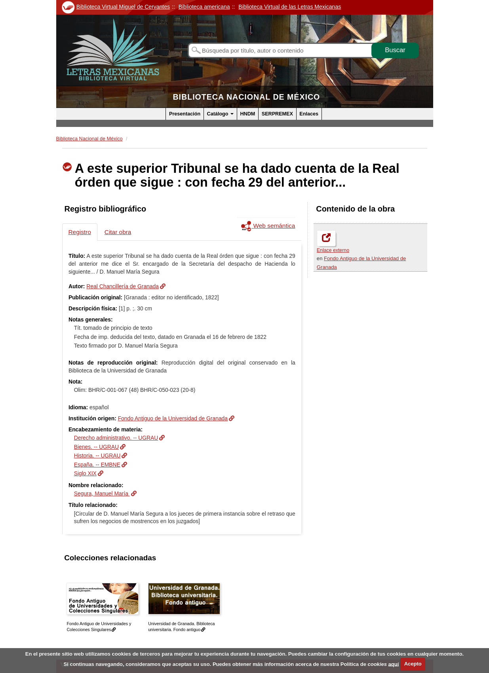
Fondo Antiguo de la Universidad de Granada (173, 418)
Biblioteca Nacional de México (246, 97)
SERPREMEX (277, 114)
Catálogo (220, 114)
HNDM (247, 114)
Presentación (184, 114)
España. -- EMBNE (97, 464)
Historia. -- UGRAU (97, 455)
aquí (393, 664)
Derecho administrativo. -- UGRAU (116, 438)
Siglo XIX (85, 473)
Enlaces (308, 114)
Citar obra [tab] (118, 232)
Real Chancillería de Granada (122, 286)
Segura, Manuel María (102, 493)
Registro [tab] (79, 232)
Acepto (413, 664)
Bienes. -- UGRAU (96, 447)
